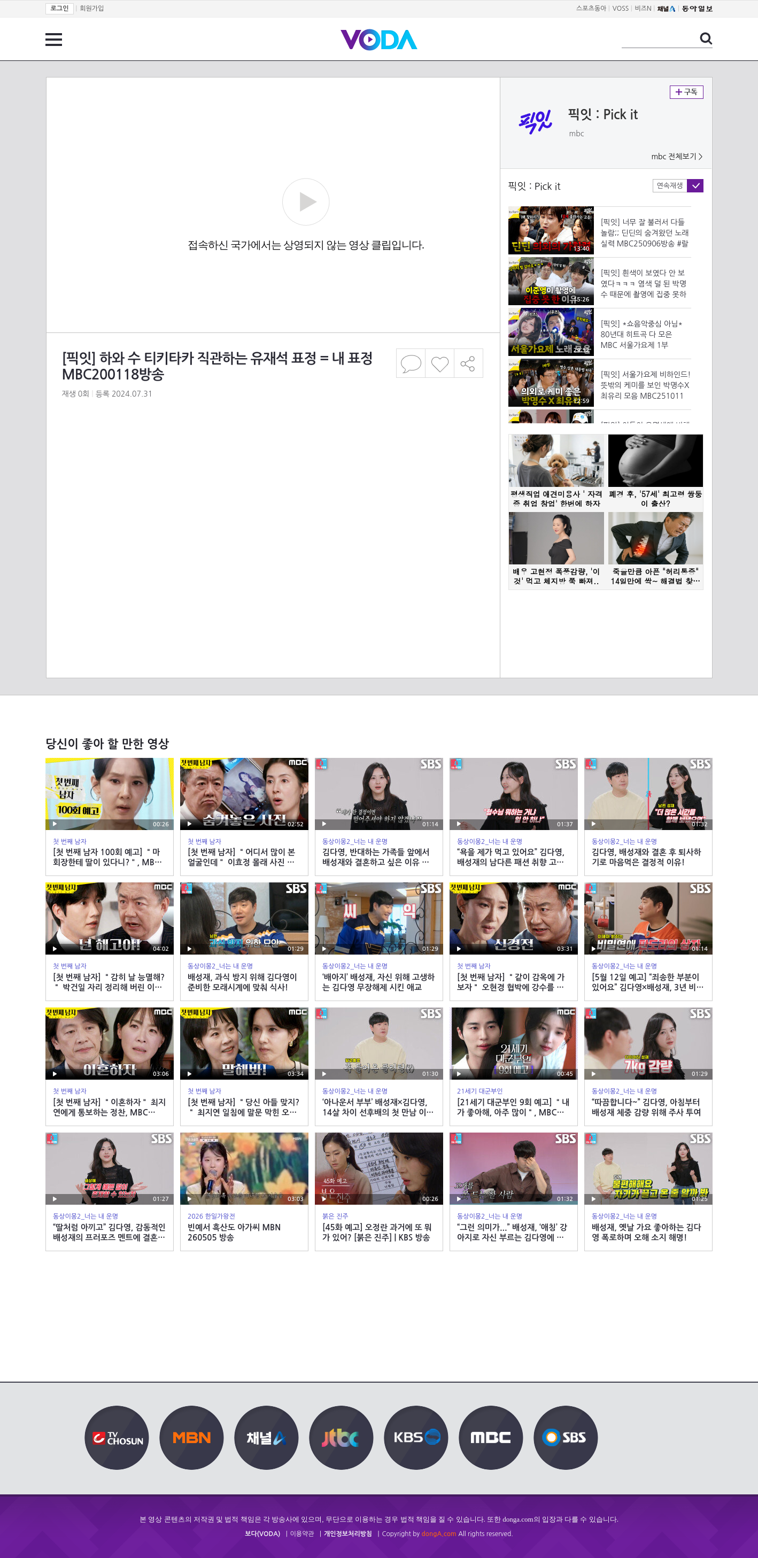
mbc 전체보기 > (676, 156)
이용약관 (302, 1534)
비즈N (643, 8)
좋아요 (439, 363)
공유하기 (468, 363)
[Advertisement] (272, 496)
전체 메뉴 (53, 39)
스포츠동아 (591, 8)
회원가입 (92, 8)
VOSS (621, 8)
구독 (686, 92)
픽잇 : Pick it (603, 114)
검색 (706, 38)
